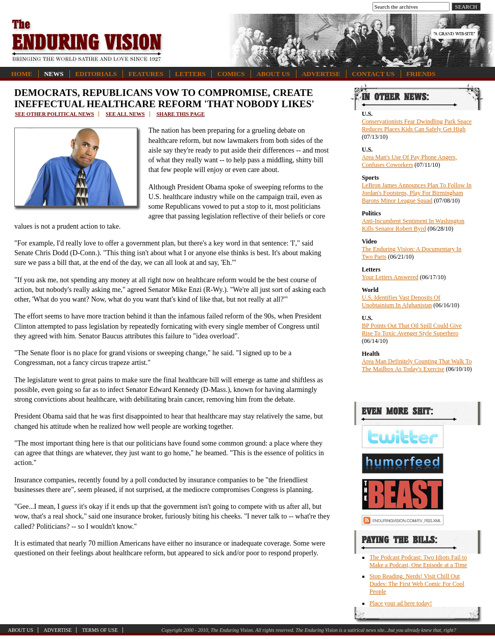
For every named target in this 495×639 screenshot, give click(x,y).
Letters (190, 74)
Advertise (321, 74)
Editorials (95, 74)
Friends (420, 74)
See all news (125, 114)
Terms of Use (100, 630)
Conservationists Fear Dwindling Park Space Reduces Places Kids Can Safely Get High (417, 125)
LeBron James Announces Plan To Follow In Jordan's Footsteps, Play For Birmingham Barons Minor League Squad (417, 193)
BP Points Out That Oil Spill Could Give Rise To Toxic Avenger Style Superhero (412, 329)
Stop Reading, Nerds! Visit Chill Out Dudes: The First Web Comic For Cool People (416, 584)
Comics (230, 74)
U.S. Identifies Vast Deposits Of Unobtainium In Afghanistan (401, 301)
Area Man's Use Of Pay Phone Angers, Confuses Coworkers (409, 161)
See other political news (54, 114)
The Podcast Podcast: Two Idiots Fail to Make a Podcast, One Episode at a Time (418, 561)
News (53, 74)
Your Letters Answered (390, 277)
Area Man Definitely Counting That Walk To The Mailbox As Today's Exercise (417, 365)
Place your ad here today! (400, 603)
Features (146, 74)
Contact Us (373, 74)
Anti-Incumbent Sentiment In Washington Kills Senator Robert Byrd (413, 224)
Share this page (180, 114)
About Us (273, 74)
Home (21, 74)
